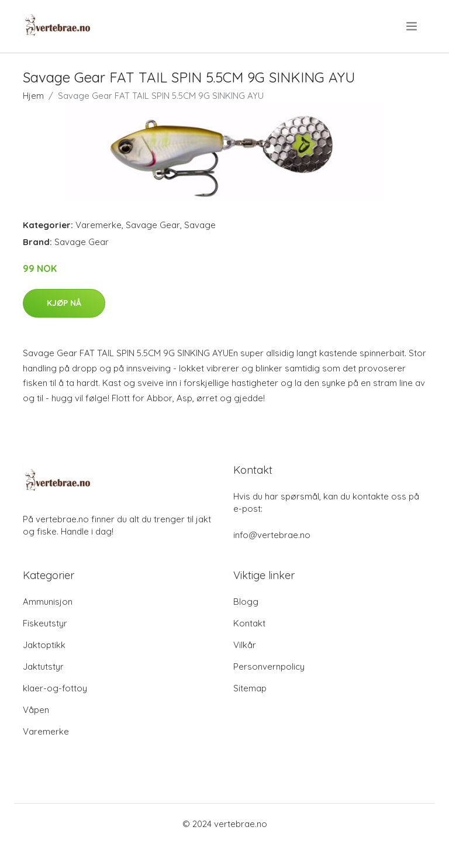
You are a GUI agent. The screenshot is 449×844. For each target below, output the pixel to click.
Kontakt (249, 623)
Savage (200, 224)
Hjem (33, 95)
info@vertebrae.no (271, 534)
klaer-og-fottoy (55, 688)
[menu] (412, 26)
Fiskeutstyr (45, 623)
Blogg (245, 601)
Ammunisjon (47, 601)
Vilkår (244, 644)
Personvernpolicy (269, 666)
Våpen (36, 709)
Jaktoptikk (44, 644)
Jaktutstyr (43, 666)
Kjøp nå (64, 303)
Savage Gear (153, 224)
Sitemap (250, 688)
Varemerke (98, 224)
